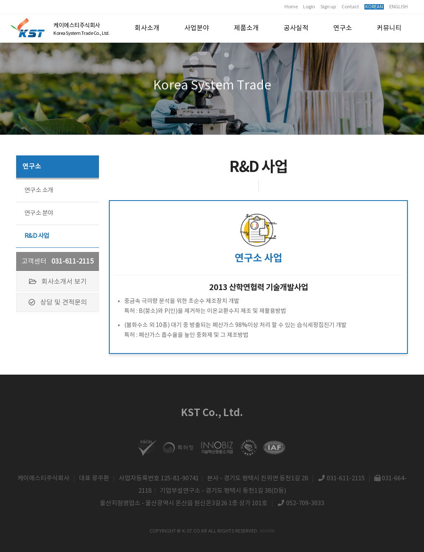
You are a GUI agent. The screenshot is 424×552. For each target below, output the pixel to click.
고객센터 (58, 261)
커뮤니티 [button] (389, 28)
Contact (350, 7)
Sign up (328, 7)
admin (267, 531)
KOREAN (374, 7)
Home (291, 7)
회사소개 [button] (147, 28)
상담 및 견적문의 (58, 302)
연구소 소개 (38, 190)
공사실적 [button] (296, 28)
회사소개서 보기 (58, 282)
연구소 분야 (38, 213)
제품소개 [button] (246, 28)
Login (309, 7)
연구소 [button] (342, 28)
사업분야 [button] (196, 28)
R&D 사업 (36, 236)
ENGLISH (398, 7)
